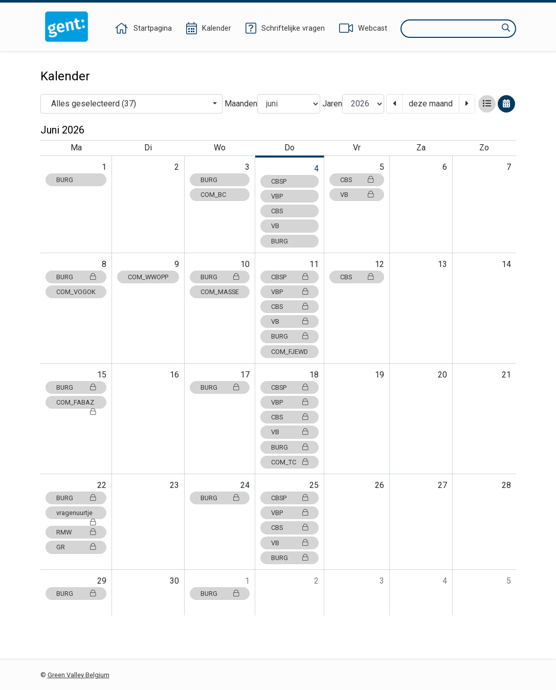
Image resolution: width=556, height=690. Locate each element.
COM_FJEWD (289, 351)
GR (76, 547)
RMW (76, 532)
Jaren (332, 103)
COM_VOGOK (76, 292)
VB (275, 226)
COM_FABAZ (76, 403)
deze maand (431, 103)
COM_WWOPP (148, 277)
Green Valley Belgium (78, 675)
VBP (277, 196)
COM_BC (213, 194)
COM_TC (289, 462)
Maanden (241, 103)
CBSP (278, 181)
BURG (64, 180)
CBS (277, 211)
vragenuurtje (76, 514)
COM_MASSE (220, 292)
